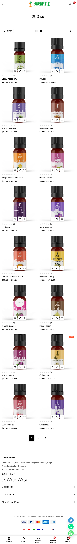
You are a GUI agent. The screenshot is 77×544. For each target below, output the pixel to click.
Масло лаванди (9, 128)
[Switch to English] (24, 529)
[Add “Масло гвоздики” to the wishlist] (20, 318)
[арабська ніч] (20, 204)
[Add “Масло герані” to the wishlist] (20, 367)
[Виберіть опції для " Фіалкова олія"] (53, 219)
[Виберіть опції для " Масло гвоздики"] (15, 318)
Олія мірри (44, 375)
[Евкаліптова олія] (20, 56)
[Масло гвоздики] (20, 303)
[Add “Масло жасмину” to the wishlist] (57, 268)
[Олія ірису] (57, 401)
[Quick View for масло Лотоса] (62, 170)
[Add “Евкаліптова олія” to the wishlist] (20, 71)
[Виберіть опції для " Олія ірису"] (53, 417)
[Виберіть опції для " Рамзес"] (53, 71)
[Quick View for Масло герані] (24, 367)
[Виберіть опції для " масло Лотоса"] (53, 170)
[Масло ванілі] (57, 303)
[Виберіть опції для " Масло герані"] (15, 367)
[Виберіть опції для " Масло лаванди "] (15, 120)
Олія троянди (8, 425)
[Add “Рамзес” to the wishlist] (57, 71)
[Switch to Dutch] (48, 529)
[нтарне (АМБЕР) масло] (20, 253)
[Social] (4, 480)
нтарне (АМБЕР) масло (13, 276)
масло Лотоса (46, 178)
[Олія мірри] (57, 352)
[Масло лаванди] (20, 105)
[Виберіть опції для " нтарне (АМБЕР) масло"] (15, 268)
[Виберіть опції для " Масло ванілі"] (53, 318)
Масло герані (8, 375)
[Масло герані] (20, 352)
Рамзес (43, 79)
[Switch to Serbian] (52, 529)
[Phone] (71, 526)
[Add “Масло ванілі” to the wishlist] (57, 318)
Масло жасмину (47, 276)
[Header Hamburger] (3, 3)
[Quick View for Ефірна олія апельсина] (24, 170)
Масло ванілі (45, 326)
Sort (70, 31)
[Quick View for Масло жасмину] (62, 268)
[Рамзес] (57, 56)
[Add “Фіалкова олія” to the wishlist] (57, 219)
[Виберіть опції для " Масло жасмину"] (53, 268)
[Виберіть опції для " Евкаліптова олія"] (15, 71)
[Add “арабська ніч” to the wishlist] (20, 219)
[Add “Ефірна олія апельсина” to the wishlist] (20, 170)
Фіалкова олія (46, 227)
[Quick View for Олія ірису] (62, 417)
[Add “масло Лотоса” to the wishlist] (57, 170)
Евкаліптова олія (9, 79)
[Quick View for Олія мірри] (62, 367)
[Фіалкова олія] (57, 204)
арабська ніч (8, 227)
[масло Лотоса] (57, 154)
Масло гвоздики (9, 326)
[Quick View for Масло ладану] (62, 120)
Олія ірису (44, 425)
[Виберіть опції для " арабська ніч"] (15, 219)
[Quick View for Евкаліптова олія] (24, 71)
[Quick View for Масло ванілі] (62, 318)
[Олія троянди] (20, 401)
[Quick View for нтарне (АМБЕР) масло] (24, 268)
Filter (8, 31)
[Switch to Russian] (38, 529)
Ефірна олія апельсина (12, 178)
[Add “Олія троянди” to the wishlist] (20, 417)
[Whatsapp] (71, 533)
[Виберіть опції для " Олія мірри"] (53, 367)
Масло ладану (46, 128)
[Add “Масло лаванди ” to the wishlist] (20, 120)
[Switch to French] (43, 529)
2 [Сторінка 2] (38, 438)
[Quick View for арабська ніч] (24, 219)
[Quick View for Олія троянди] (24, 417)
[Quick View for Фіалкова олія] (62, 219)
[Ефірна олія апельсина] (20, 154)
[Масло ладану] (57, 105)
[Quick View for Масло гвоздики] (24, 318)
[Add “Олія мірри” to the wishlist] (57, 367)
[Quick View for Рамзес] (62, 71)
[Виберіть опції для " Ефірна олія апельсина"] (15, 170)
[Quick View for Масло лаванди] (24, 120)
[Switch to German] (29, 529)
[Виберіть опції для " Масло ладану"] (53, 120)
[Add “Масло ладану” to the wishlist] (57, 120)
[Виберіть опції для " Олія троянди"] (15, 417)
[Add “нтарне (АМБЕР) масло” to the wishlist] (20, 268)
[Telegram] (71, 520)
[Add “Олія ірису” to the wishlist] (57, 417)
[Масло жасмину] (57, 253)
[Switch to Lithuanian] (33, 529)
